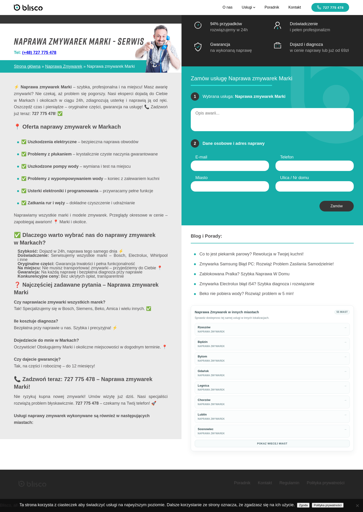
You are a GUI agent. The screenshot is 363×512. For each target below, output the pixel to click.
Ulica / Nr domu (294, 178)
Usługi (248, 7)
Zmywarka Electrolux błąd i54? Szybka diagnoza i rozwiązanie (256, 284)
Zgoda (303, 505)
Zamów (337, 206)
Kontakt (294, 7)
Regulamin (289, 483)
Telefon (287, 157)
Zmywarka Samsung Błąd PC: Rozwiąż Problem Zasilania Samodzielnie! (266, 264)
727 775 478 (330, 7)
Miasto (201, 178)
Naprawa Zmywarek (63, 66)
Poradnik (272, 7)
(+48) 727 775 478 (39, 52)
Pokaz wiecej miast (272, 443)
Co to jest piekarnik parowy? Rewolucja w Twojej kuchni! (251, 254)
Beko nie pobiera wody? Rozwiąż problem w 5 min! (246, 293)
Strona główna (27, 66)
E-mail (201, 157)
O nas (227, 7)
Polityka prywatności (325, 483)
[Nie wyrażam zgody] (357, 505)
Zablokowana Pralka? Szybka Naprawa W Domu (244, 274)
